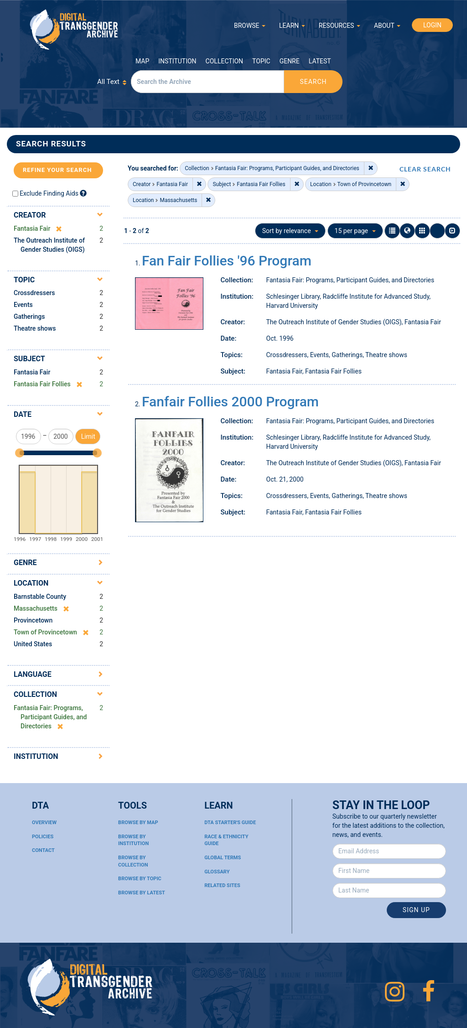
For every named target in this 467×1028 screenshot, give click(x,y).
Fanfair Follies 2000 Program (230, 402)
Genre (290, 61)
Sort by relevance (290, 230)
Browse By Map (138, 823)
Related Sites (222, 885)
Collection (224, 61)
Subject (29, 358)
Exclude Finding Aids (49, 193)
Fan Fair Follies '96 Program (226, 261)
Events (23, 304)
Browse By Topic (139, 879)
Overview (44, 823)
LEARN (292, 25)
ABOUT (387, 25)
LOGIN (432, 25)
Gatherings (29, 316)
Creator (30, 215)
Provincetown (33, 620)
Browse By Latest (141, 893)
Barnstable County (40, 596)
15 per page (355, 230)
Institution (177, 61)
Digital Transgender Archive (74, 29)
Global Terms (222, 858)
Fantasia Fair (32, 372)
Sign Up (416, 910)
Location (31, 583)
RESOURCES (339, 25)
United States (33, 644)
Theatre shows (35, 328)
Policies (42, 837)
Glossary (216, 872)
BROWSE (249, 25)
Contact (43, 850)
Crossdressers (34, 292)
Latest (320, 61)
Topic (261, 61)
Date (22, 414)
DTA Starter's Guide (230, 823)
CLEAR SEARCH (425, 169)
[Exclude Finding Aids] (83, 193)
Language (33, 674)
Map (142, 61)
